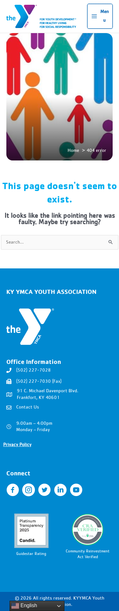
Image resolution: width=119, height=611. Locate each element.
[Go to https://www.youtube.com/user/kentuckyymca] (76, 490)
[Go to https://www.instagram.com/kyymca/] (28, 490)
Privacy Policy (17, 445)
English (24, 606)
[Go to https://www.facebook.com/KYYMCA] (12, 490)
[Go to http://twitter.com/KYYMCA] (44, 490)
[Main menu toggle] (100, 16)
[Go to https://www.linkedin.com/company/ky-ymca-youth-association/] (60, 490)
